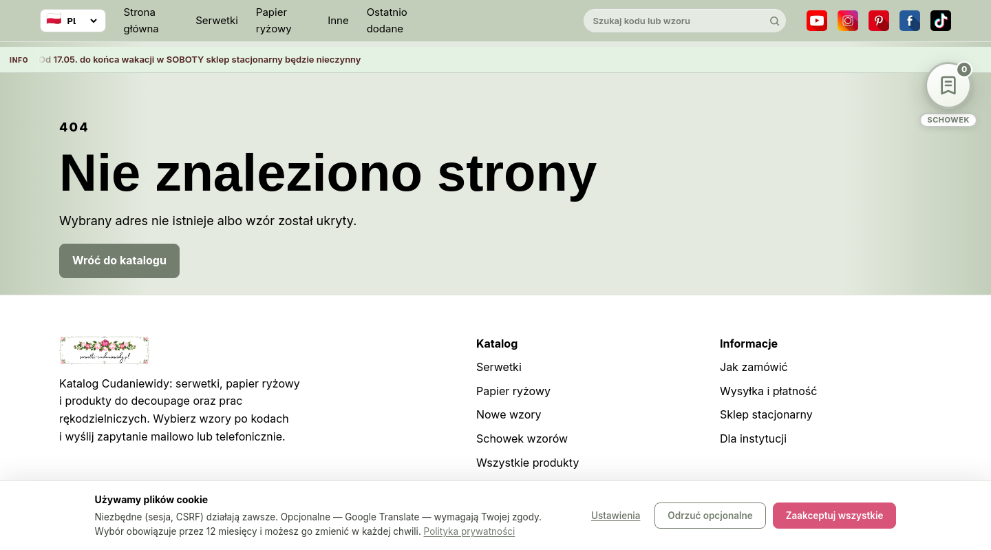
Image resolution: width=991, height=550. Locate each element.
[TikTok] (940, 20)
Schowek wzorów (522, 438)
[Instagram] (848, 20)
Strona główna (141, 20)
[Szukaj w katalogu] (673, 20)
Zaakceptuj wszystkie (835, 515)
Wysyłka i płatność (768, 391)
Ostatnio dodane (387, 20)
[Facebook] (909, 20)
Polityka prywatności (469, 531)
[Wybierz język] (73, 20)
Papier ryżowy (274, 20)
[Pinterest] (879, 20)
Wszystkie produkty (527, 462)
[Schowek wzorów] (948, 94)
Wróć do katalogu (119, 260)
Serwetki (216, 20)
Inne (338, 20)
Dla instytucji (753, 438)
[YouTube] (817, 20)
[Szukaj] (774, 20)
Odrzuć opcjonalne (710, 515)
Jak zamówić (754, 367)
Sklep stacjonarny (766, 414)
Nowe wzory (509, 414)
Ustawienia (615, 515)
